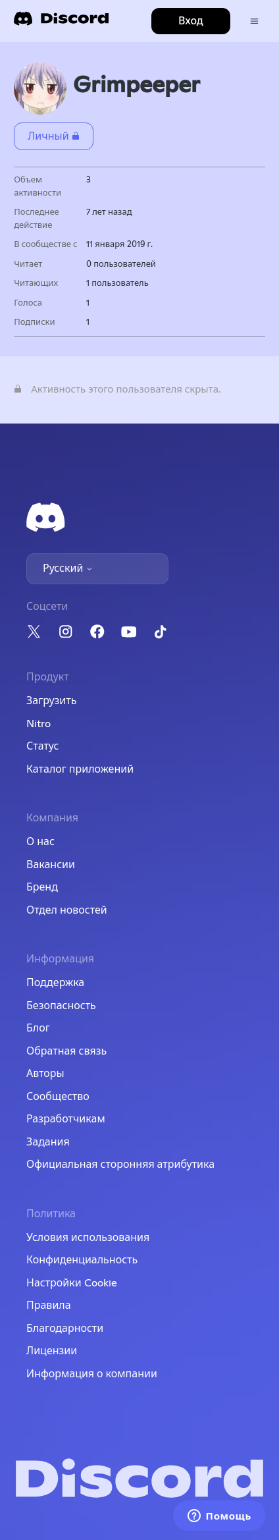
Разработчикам (65, 1119)
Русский (68, 568)
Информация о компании (91, 1374)
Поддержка (55, 982)
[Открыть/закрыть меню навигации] (254, 21)
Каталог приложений (80, 769)
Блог (38, 1028)
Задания (48, 1142)
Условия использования (87, 1237)
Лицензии (51, 1351)
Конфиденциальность (82, 1260)
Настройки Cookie (71, 1283)
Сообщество (57, 1096)
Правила (48, 1305)
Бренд (42, 887)
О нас (40, 842)
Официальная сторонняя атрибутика (120, 1164)
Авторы (45, 1073)
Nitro (38, 724)
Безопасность (61, 1006)
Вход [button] (190, 21)
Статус (42, 746)
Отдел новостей (66, 910)
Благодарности (64, 1328)
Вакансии (50, 865)
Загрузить (51, 701)
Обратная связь (66, 1051)
